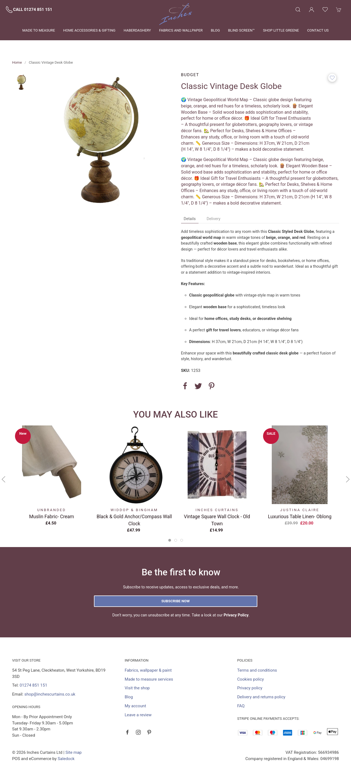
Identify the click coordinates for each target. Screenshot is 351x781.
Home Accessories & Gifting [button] (89, 30)
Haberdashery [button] (137, 30)
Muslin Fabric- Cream (51, 516)
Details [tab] (190, 219)
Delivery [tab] (214, 219)
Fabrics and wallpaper (181, 30)
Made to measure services (149, 679)
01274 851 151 (33, 685)
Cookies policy (250, 679)
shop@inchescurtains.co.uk (50, 694)
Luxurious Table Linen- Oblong (299, 516)
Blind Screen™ (241, 30)
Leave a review (138, 714)
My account (135, 705)
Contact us (318, 30)
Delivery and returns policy (261, 696)
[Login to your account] (311, 9)
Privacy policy (250, 688)
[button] (298, 9)
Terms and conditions (257, 670)
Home (17, 62)
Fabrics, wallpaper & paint (148, 670)
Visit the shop (137, 688)
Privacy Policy (236, 615)
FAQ (241, 705)
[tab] (169, 540)
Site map (73, 752)
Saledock (66, 758)
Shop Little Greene (281, 30)
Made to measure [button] (38, 30)
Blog (215, 30)
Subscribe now (175, 601)
